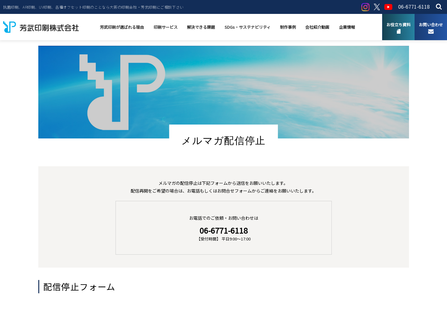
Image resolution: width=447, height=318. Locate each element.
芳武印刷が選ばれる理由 (122, 27)
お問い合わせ (431, 25)
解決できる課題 (201, 27)
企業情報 (347, 27)
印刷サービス (166, 27)
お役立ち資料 (398, 25)
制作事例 (288, 27)
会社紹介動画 (317, 27)
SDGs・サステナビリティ (248, 27)
